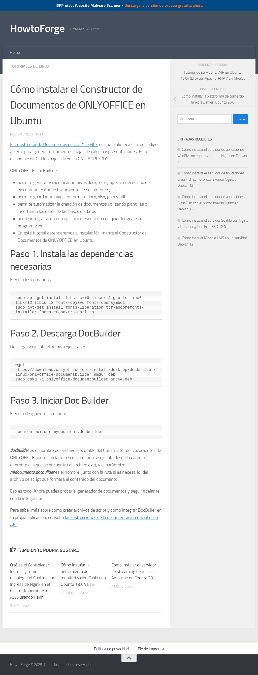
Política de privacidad (111, 648)
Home (15, 52)
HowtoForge (37, 28)
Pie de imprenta (151, 648)
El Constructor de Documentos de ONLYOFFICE (54, 144)
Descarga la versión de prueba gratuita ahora (163, 5)
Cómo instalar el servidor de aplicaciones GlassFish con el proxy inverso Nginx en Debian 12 (211, 179)
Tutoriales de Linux (29, 66)
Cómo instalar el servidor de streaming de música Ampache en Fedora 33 (133, 571)
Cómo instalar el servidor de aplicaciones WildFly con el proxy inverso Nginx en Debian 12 (212, 155)
